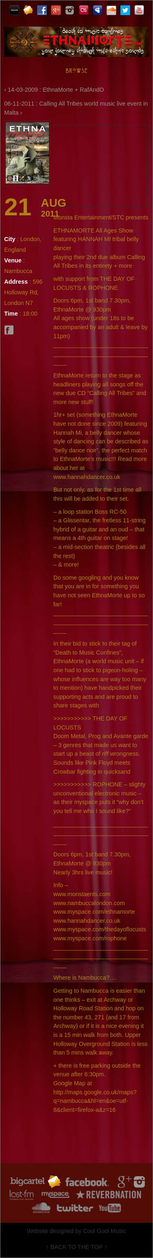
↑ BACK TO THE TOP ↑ (76, 1247)
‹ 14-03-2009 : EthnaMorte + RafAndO (54, 89)
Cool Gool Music (104, 1231)
